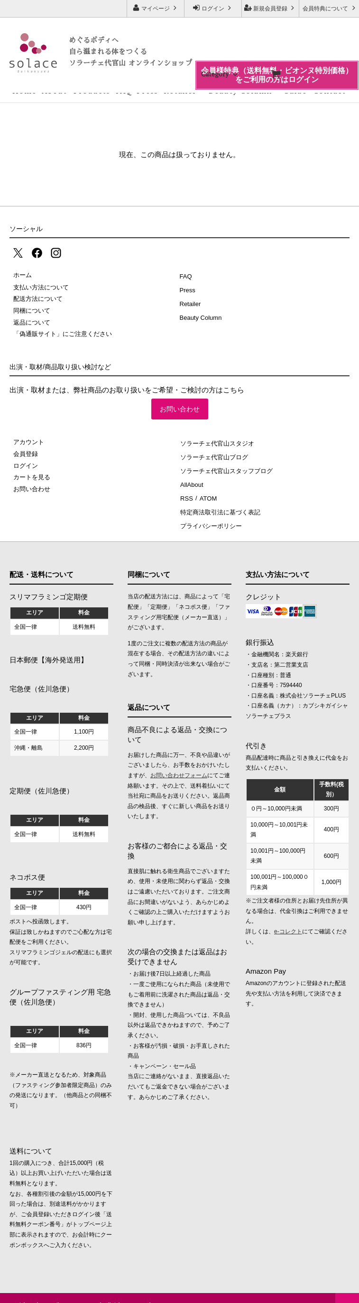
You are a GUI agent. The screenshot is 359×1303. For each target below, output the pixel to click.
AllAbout (191, 477)
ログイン (213, 8)
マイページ (155, 8)
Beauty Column (240, 90)
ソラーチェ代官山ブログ (214, 453)
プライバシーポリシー (210, 512)
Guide (295, 90)
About (54, 90)
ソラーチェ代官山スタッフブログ (226, 465)
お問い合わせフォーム (178, 761)
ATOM (205, 489)
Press (147, 90)
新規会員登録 (270, 8)
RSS (186, 489)
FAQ (124, 90)
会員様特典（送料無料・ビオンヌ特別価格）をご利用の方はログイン (277, 53)
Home (24, 90)
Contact (329, 90)
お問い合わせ (180, 409)
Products (92, 90)
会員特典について (330, 8)
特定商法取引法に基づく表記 (220, 500)
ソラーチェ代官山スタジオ (217, 442)
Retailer (180, 90)
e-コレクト (288, 917)
